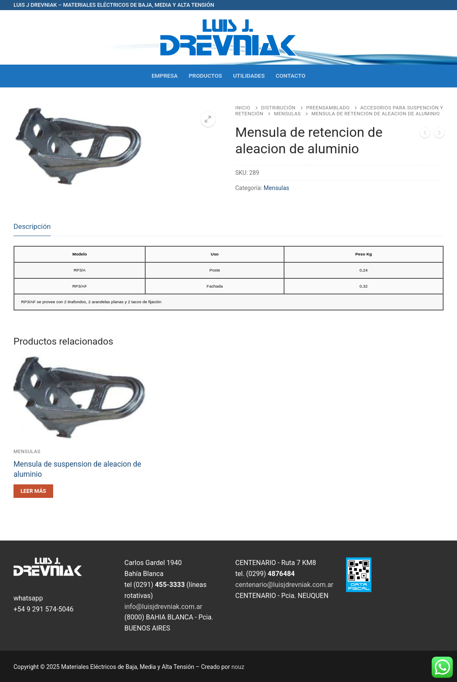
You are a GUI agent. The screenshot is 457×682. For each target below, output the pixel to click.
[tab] (32, 226)
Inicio (243, 108)
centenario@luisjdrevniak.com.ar (284, 585)
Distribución (278, 108)
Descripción (32, 226)
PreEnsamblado (328, 108)
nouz (238, 666)
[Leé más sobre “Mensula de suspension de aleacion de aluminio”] (33, 491)
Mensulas (287, 114)
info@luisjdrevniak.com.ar (163, 607)
